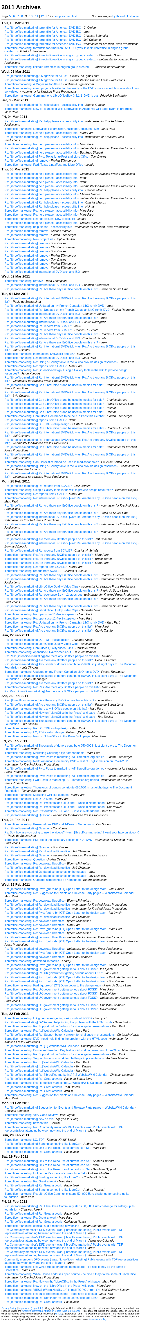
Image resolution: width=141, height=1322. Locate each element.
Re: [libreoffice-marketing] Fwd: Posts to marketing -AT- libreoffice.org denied (54, 757)
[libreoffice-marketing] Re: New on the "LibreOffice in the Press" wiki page (52, 1281)
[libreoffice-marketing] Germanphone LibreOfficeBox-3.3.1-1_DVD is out (51, 95)
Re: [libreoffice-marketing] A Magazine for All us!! (36, 76)
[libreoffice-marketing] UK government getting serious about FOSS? (48, 1018)
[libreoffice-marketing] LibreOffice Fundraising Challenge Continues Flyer (51, 128)
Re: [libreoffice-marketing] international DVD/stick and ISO (42, 271)
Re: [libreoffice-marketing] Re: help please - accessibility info (43, 104)
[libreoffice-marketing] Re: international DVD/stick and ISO (42, 357)
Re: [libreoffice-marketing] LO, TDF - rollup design (36, 424)
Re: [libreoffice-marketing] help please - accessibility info (40, 148)
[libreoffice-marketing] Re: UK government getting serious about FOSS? (51, 989)
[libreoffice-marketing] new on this (26, 1123)
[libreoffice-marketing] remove (23, 280)
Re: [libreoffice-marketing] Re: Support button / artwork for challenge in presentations (59, 1034)
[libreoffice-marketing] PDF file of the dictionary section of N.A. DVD (48, 839)
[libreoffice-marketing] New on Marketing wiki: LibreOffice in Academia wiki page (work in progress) (68, 108)
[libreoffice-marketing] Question (24, 859)
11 (36, 16)
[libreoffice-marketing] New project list (28, 239)
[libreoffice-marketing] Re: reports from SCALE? (35, 366)
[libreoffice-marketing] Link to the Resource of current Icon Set (44, 1173)
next (68, 16)
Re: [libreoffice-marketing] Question (27, 815)
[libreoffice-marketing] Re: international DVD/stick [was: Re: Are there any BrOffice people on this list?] (70, 498)
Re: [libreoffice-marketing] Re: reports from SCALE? (38, 326)
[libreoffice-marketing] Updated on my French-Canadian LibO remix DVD (51, 671)
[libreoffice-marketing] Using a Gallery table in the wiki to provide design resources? (58, 489)
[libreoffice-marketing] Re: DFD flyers (28, 798)
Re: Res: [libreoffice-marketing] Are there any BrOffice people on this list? (52, 656)
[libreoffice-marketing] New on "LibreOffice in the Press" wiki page (47, 736)
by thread (118, 16)
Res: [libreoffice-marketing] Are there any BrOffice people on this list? (49, 700)
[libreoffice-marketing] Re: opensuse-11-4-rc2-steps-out (40, 614)
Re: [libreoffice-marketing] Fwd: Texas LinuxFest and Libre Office (46, 156)
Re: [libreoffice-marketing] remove (26, 160)
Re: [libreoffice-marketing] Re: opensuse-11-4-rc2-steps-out (43, 594)
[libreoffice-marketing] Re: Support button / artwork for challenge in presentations (56, 1026)
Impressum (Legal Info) (31, 1308)
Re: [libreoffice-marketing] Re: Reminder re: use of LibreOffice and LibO (50, 1297)
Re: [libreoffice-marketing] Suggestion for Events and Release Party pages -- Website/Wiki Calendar (69, 1107)
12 (42, 16)
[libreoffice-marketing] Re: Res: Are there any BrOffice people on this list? (52, 687)
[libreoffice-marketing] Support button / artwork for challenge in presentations (54, 1058)
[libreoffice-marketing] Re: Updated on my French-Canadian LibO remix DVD (54, 622)
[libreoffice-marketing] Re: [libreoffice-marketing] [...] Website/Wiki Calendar (53, 1082)
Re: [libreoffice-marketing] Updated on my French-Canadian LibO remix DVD (54, 305)
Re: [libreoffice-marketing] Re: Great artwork (33, 1078)
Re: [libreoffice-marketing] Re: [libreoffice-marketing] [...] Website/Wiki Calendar (55, 1074)
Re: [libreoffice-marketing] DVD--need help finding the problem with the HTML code (58, 1022)
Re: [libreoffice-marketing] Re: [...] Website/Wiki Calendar (41, 1046)
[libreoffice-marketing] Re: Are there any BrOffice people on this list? (48, 554)
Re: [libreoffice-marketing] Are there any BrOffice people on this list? (48, 539)
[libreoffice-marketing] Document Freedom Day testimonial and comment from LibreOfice (62, 1050)
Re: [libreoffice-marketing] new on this (28, 1119)
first (56, 16)
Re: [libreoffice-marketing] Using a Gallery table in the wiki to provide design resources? (61, 466)
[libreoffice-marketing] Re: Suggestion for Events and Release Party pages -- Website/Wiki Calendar (69, 893)
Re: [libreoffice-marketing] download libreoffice (34, 937)
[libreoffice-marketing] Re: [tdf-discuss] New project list (39, 218)
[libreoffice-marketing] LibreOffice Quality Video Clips (38, 648)
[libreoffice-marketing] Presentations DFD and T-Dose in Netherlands (49, 824)
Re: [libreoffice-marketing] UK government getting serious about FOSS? (51, 969)
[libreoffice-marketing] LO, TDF (24, 1139)
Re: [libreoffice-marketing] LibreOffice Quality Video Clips (41, 586)
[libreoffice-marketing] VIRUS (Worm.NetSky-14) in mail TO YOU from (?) (52, 1289)
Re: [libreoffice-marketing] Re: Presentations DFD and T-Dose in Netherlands (54, 802)
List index (133, 16)
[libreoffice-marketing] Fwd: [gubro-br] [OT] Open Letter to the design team (52, 985)
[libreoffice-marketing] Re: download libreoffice (34, 863)
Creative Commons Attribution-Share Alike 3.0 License (51, 1311)
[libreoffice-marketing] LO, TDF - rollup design (34, 732)
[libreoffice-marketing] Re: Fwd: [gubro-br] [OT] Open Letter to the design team (55, 929)
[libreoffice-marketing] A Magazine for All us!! (33, 84)
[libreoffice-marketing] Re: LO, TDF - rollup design (36, 728)
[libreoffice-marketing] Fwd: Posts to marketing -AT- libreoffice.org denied (51, 779)
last (74, 16)
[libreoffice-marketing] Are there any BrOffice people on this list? (45, 708)
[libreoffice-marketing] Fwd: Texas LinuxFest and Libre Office (43, 164)
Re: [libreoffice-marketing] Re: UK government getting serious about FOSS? (53, 973)
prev (62, 16)
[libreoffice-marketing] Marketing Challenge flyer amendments (44, 752)
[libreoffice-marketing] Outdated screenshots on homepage (42, 879)
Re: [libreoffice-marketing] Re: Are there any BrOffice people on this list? (51, 289)
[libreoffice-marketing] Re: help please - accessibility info (40, 132)
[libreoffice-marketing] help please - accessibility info (38, 226)
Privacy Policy (8, 1308)
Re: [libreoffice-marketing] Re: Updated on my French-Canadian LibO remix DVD (56, 309)
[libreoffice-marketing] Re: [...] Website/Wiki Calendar (38, 1030)
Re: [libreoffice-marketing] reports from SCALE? (35, 420)
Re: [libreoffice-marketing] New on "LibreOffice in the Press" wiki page (49, 712)
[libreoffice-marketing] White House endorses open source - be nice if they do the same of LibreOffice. (70, 1274)
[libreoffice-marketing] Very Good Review (31, 1114)
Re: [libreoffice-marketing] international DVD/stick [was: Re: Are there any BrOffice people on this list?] (70, 516)
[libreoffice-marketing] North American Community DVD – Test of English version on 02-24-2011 (66, 761)
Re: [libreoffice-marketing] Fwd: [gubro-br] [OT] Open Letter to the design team (55, 889)
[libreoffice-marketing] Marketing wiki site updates (36, 794)
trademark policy (97, 1319)
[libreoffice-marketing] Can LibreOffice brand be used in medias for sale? (51, 462)
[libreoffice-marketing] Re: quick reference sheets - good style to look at (50, 1293)
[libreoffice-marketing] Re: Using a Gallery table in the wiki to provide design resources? (61, 362)
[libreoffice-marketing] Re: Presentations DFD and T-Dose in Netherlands (51, 811)
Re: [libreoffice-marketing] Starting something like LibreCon (42, 1143)
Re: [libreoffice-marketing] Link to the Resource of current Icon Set (47, 1161)
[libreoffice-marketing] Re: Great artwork (30, 1181)
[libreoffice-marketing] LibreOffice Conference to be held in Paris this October (54, 416)
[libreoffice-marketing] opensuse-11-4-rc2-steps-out (37, 652)
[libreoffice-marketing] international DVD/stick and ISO (39, 353)
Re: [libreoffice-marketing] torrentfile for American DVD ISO (42, 27)
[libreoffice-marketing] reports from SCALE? (32, 570)
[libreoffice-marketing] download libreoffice (31, 961)
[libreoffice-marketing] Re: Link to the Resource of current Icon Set (47, 1147)
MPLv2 (58, 1313)
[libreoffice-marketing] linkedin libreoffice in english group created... (47, 67)
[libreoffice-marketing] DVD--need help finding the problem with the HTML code (55, 1038)
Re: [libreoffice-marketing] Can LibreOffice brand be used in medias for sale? (54, 385)
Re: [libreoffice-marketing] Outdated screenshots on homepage (45, 871)
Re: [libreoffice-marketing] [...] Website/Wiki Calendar (38, 1066)
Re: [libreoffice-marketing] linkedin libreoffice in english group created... (50, 55)
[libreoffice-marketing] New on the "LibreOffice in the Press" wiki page (49, 1285)
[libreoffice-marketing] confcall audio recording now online (41, 1225)
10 (31, 16)
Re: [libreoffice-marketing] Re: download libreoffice (37, 851)
